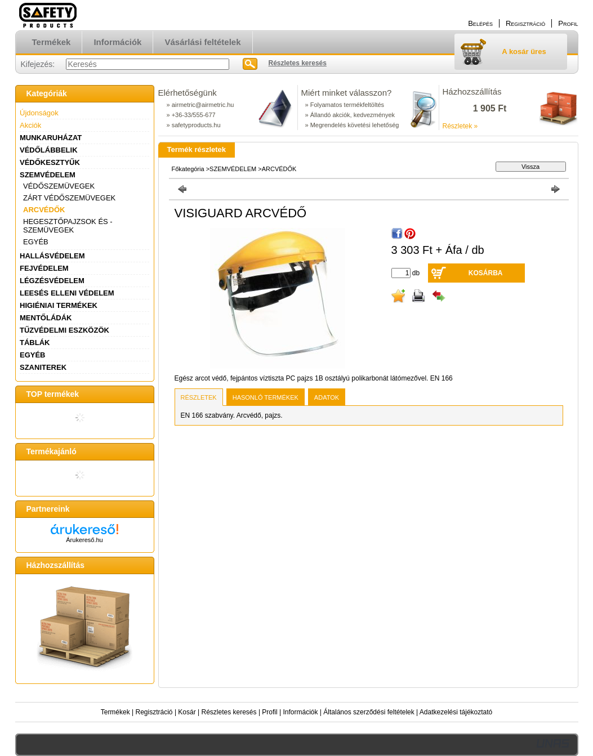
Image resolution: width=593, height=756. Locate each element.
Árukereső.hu (84, 539)
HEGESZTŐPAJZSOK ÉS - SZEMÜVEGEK (68, 225)
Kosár (186, 712)
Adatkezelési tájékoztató (456, 712)
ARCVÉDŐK (44, 209)
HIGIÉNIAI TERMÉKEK (58, 305)
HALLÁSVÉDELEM (52, 256)
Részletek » (460, 126)
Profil (269, 712)
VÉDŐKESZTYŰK (50, 162)
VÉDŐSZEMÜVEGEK (59, 186)
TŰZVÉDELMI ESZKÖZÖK (64, 330)
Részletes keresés (229, 712)
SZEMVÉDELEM (47, 175)
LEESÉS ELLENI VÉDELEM (67, 293)
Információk (300, 712)
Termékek (115, 712)
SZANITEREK (43, 367)
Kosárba (486, 273)
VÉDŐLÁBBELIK (49, 150)
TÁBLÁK (35, 342)
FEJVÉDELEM (44, 268)
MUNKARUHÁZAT (51, 137)
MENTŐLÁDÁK (46, 318)
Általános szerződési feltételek (368, 712)
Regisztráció (154, 712)
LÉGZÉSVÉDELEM (52, 280)
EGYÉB (35, 242)
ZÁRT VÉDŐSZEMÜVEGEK (69, 198)
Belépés (480, 23)
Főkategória (188, 168)
